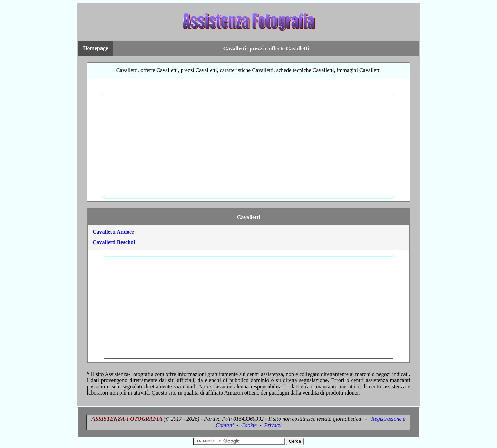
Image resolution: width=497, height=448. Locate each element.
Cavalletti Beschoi (113, 242)
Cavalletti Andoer (113, 232)
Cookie (249, 425)
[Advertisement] (248, 147)
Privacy (272, 425)
